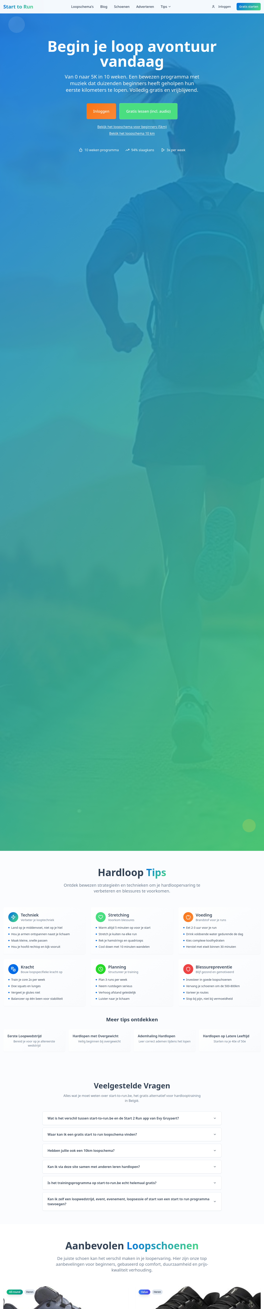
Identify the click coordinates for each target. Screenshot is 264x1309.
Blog (103, 6)
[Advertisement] (132, 26)
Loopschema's (82, 6)
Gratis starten (248, 6)
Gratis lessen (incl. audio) (148, 111)
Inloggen (221, 6)
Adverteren (145, 6)
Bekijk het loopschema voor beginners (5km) (132, 126)
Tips (166, 6)
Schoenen (122, 6)
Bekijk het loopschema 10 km (132, 133)
